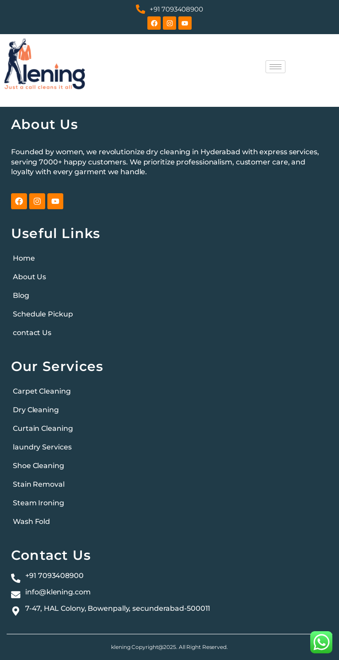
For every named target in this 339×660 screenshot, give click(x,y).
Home (24, 258)
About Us (29, 277)
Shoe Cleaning (38, 465)
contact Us (32, 332)
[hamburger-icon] (275, 66)
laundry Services (42, 447)
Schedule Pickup (43, 314)
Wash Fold (31, 521)
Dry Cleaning (36, 410)
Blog (21, 295)
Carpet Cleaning (42, 391)
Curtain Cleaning (43, 428)
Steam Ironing (38, 503)
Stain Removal (39, 484)
